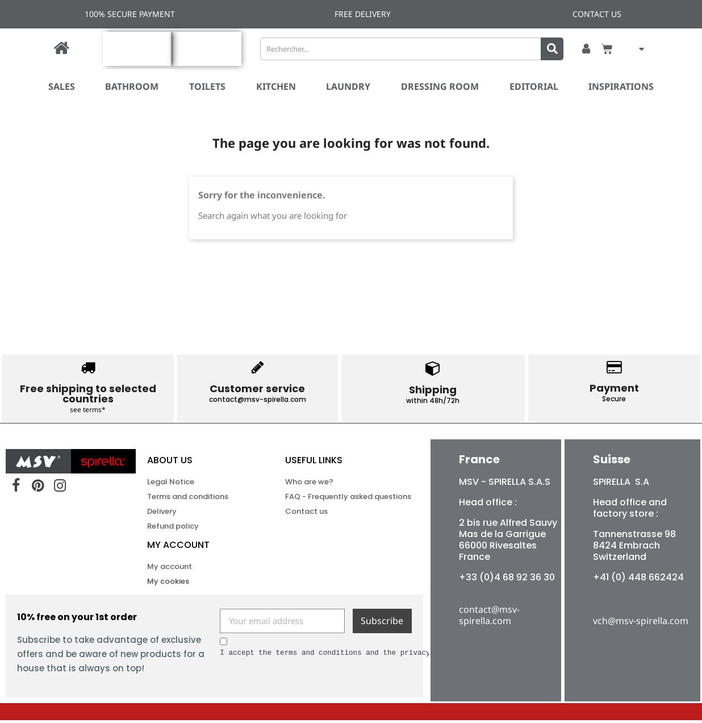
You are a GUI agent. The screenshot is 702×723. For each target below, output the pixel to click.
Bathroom (131, 86)
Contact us (306, 514)
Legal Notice (170, 484)
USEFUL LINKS (313, 462)
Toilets (207, 86)
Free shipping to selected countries (88, 393)
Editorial (533, 86)
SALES (61, 86)
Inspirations (621, 86)
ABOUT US (170, 462)
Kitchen (276, 86)
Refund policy (173, 528)
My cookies (168, 584)
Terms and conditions (187, 499)
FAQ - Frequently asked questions (326, 499)
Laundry (348, 86)
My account (178, 547)
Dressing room (440, 86)
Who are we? (309, 484)
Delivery (162, 514)
